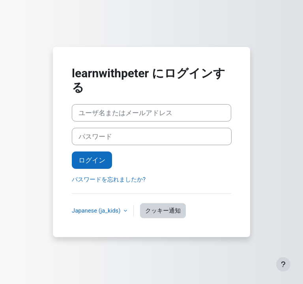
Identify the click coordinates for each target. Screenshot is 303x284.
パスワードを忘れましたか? (109, 179)
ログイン (92, 160)
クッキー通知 (163, 210)
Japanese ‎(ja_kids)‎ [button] (97, 210)
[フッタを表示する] (283, 264)
